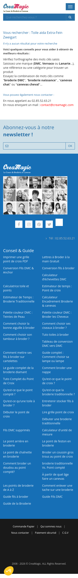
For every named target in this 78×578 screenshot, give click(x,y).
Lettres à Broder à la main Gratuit (56, 259)
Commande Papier (24, 526)
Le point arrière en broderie (15, 443)
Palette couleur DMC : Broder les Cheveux (57, 314)
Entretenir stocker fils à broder (58, 403)
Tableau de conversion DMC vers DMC (57, 343)
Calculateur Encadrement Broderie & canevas (57, 301)
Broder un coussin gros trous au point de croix (58, 454)
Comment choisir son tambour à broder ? (17, 337)
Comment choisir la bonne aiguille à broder (19, 326)
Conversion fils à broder (58, 268)
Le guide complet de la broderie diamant (18, 370)
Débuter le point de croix (16, 414)
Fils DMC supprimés (16, 430)
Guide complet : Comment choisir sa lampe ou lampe (55, 357)
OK (70, 146)
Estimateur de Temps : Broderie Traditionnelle (19, 299)
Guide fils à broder (15, 497)
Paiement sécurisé (45, 533)
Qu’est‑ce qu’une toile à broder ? (19, 403)
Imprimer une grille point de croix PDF (16, 259)
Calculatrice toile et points (16, 288)
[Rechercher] (70, 17)
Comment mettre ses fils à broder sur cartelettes (17, 357)
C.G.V (65, 533)
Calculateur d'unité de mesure (57, 432)
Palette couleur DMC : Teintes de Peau (17, 314)
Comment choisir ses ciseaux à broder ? (56, 326)
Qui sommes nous (51, 526)
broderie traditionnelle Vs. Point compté (57, 465)
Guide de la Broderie (17, 503)
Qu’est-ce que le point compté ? (18, 392)
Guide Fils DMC (52, 497)
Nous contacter (20, 533)
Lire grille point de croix (58, 412)
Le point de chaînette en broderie (17, 454)
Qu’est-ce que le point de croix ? (57, 381)
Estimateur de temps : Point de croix (57, 288)
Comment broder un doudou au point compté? (17, 467)
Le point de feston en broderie (56, 443)
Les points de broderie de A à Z (18, 488)
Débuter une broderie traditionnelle (57, 421)
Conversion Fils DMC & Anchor (18, 270)
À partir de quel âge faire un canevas (55, 476)
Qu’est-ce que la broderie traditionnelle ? (58, 392)
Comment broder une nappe (57, 370)
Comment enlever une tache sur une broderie (57, 488)
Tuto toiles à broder (55, 335)
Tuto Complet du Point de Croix (18, 381)
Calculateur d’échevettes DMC (54, 277)
